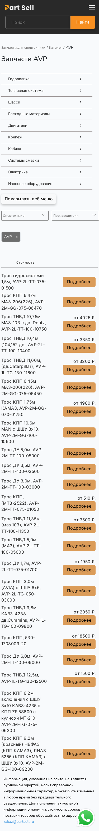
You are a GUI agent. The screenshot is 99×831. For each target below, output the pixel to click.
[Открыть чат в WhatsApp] (85, 817)
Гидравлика (19, 79)
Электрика (18, 172)
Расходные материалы (29, 114)
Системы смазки (23, 160)
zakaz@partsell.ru (18, 821)
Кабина (14, 149)
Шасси (14, 102)
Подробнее (79, 281)
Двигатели (17, 125)
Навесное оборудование (30, 184)
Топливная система (26, 90)
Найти (82, 22)
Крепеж (15, 137)
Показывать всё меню (29, 198)
